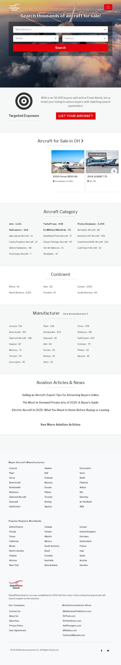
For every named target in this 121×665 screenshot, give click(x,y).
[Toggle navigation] (108, 7)
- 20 (49, 292)
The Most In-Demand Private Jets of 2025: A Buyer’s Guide (61, 402)
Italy (82, 551)
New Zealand (51, 565)
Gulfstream (14, 506)
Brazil (47, 551)
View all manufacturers (75, 314)
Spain (82, 555)
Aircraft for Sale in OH (60, 140)
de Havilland (86, 501)
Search (60, 48)
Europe (83, 527)
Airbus (83, 487)
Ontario (48, 531)
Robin (82, 477)
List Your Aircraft (76, 116)
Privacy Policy (16, 625)
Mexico (48, 541)
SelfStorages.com (72, 625)
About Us (13, 616)
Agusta (48, 506)
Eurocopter (85, 468)
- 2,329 (20, 292)
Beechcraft (15, 482)
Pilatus (47, 492)
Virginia (13, 555)
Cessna (13, 468)
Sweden (84, 565)
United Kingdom (88, 531)
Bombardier (15, 487)
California (13, 541)
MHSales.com (70, 630)
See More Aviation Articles (60, 424)
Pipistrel (84, 482)
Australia (48, 560)
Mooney (48, 482)
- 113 (47, 286)
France (83, 546)
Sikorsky (84, 497)
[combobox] (60, 29)
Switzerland (85, 541)
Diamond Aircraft (17, 497)
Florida (12, 531)
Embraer (48, 477)
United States (16, 527)
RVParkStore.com (72, 621)
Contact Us (14, 611)
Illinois (12, 546)
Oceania (48, 555)
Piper (11, 473)
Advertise (14, 621)
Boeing (48, 501)
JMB (82, 506)
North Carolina (16, 551)
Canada (48, 527)
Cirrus (12, 477)
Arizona (13, 560)
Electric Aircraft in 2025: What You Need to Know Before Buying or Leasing (60, 410)
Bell (46, 473)
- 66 (14, 286)
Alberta (48, 536)
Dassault (13, 501)
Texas (12, 536)
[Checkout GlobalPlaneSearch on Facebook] (101, 650)
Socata (48, 487)
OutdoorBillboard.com (74, 635)
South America (51, 546)
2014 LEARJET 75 (97, 176)
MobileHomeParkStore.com (77, 611)
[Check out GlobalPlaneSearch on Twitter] (108, 650)
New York (14, 565)
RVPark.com (69, 616)
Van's (82, 473)
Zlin (81, 492)
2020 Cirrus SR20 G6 (65, 176)
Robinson (13, 492)
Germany (84, 536)
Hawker (48, 468)
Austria (83, 560)
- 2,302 (84, 286)
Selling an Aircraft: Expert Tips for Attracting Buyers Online (60, 395)
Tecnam (48, 497)
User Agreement (17, 630)
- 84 (87, 292)
